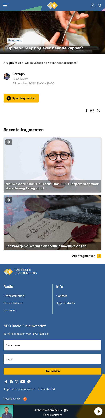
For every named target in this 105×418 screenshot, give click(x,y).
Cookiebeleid (12, 399)
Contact (61, 295)
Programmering (14, 295)
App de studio (65, 303)
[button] (98, 411)
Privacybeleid (46, 389)
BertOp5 (19, 74)
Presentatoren (13, 303)
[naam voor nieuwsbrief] (52, 345)
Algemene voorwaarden (19, 389)
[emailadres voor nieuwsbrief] (52, 359)
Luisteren (10, 310)
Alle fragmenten (86, 256)
